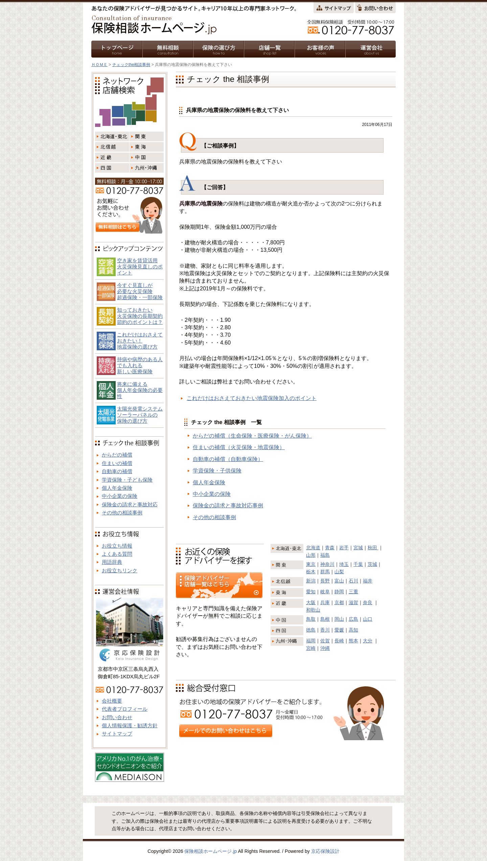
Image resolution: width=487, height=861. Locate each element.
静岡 (339, 591)
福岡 (311, 640)
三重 (353, 591)
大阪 (311, 602)
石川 (353, 580)
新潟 (311, 580)
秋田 (373, 547)
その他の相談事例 (214, 517)
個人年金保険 (209, 482)
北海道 (313, 547)
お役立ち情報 (117, 546)
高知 (353, 630)
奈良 (367, 602)
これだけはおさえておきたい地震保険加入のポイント (252, 398)
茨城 (372, 564)
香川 (325, 630)
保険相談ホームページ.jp (210, 851)
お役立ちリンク (119, 570)
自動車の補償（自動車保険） (228, 459)
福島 (325, 555)
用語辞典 (112, 562)
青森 (329, 547)
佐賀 (325, 640)
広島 (353, 619)
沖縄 (325, 648)
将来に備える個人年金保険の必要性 (140, 390)
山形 (311, 555)
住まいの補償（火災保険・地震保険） (239, 447)
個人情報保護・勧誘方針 (130, 725)
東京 (311, 564)
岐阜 (325, 591)
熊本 (353, 640)
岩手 (344, 547)
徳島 (311, 630)
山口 (367, 619)
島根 (325, 619)
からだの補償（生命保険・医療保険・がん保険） (252, 436)
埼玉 (344, 564)
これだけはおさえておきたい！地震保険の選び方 (140, 341)
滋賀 (353, 602)
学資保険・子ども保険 (127, 480)
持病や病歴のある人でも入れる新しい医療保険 (140, 365)
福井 (367, 580)
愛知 (311, 591)
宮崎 (311, 648)
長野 (325, 580)
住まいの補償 (117, 463)
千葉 (358, 564)
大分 (367, 640)
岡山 (339, 619)
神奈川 (327, 564)
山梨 (339, 571)
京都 (339, 602)
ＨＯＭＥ (99, 64)
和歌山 (313, 610)
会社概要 (112, 701)
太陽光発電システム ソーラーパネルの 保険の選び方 (140, 415)
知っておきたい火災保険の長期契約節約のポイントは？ (140, 316)
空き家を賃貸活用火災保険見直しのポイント (140, 266)
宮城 (358, 547)
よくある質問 (117, 554)
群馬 (325, 571)
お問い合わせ (117, 717)
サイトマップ (117, 733)
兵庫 (325, 602)
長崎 (339, 640)
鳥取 (311, 619)
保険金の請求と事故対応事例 (228, 505)
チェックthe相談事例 (131, 64)
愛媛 (339, 630)
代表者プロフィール (124, 709)
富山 (339, 580)
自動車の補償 (117, 471)
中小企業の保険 (212, 494)
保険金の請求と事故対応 (130, 504)
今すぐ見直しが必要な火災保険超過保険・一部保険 (140, 291)
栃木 (311, 571)
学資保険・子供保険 (217, 470)
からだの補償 (117, 455)
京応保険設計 (325, 851)
